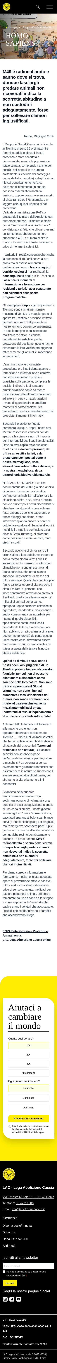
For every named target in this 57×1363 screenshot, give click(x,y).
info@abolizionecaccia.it (28, 1209)
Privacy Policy (10, 1358)
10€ (28, 1045)
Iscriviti (10, 1283)
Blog (25, 27)
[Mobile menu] (49, 6)
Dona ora (9, 1232)
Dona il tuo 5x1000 (15, 1239)
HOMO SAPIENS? (41, 27)
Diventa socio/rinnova (17, 1225)
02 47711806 (25, 1203)
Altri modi (9, 1245)
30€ (28, 1063)
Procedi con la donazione (28, 1118)
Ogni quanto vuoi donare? (24, 1081)
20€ (28, 1054)
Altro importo (28, 1073)
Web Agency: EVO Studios (32, 1358)
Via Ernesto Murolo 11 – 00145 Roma (28, 1197)
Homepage (14, 27)
